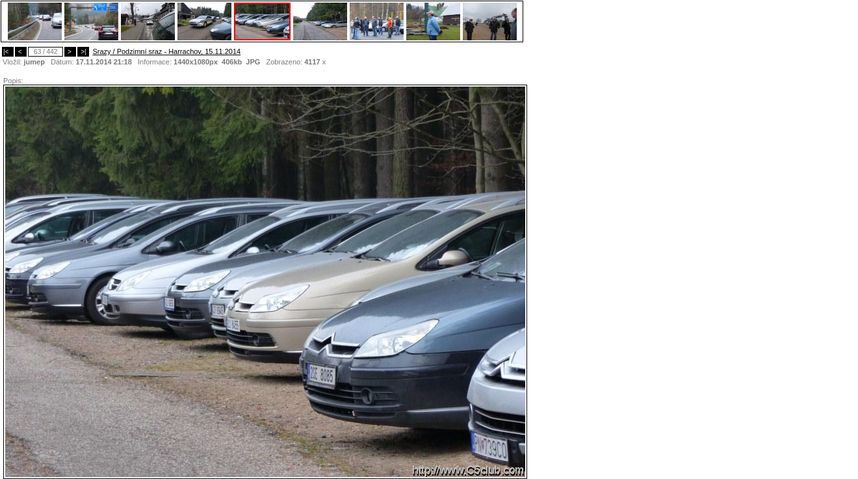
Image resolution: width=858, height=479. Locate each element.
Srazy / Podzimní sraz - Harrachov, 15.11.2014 (166, 51)
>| (83, 51)
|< (7, 51)
